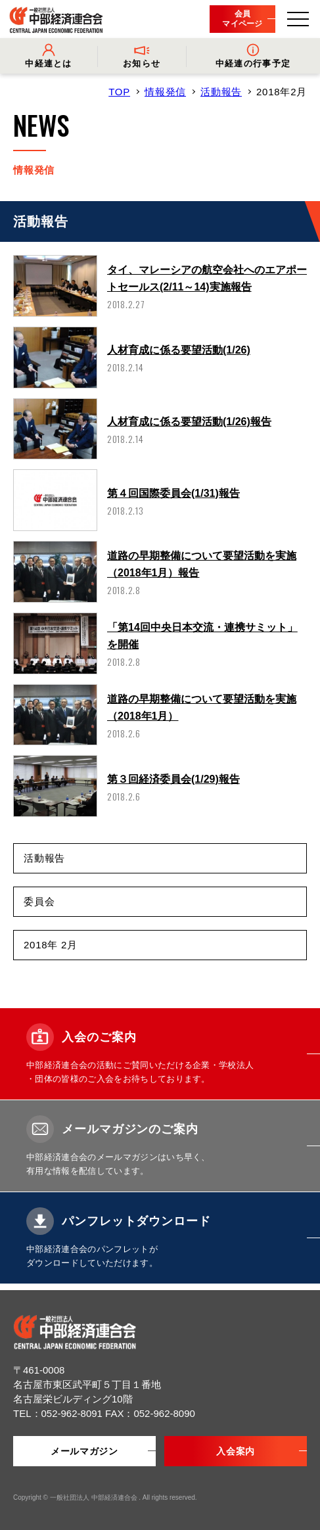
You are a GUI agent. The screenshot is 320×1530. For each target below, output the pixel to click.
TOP (119, 92)
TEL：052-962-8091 (59, 1413)
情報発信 (165, 92)
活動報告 (221, 92)
